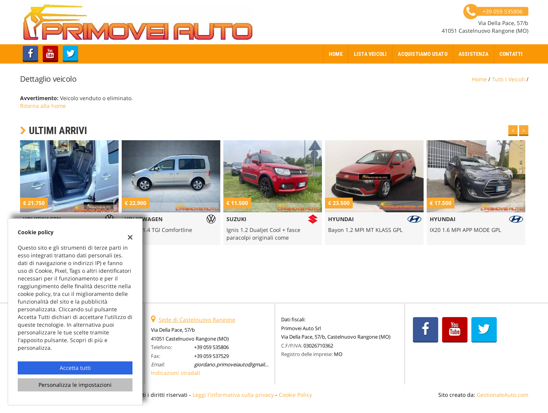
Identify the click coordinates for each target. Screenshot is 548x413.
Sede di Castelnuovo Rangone (197, 319)
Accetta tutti (75, 367)
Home (336, 54)
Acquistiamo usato (422, 54)
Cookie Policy (295, 394)
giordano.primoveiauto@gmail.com (235, 364)
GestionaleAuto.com (502, 394)
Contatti (511, 54)
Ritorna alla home (43, 105)
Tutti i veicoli (508, 79)
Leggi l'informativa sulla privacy (233, 394)
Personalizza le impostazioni (75, 384)
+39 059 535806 (211, 347)
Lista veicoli (370, 54)
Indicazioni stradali (175, 372)
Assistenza (473, 54)
